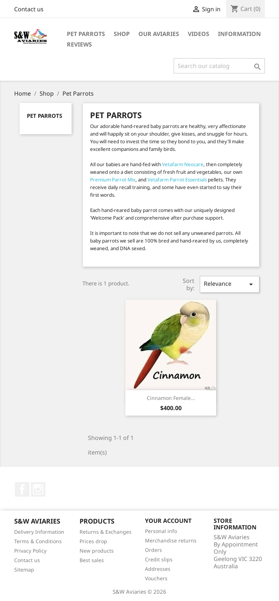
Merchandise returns (171, 540)
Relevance (229, 284)
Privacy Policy (30, 550)
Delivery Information (39, 531)
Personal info (161, 531)
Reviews (79, 44)
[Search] (219, 65)
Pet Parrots (86, 34)
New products (97, 550)
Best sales (92, 560)
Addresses (157, 568)
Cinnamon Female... (171, 397)
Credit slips (159, 559)
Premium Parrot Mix (113, 179)
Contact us (29, 9)
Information (239, 34)
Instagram (38, 489)
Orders (153, 549)
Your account (168, 521)
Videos (198, 34)
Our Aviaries (158, 34)
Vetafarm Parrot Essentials (177, 179)
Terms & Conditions (38, 541)
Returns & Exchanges (106, 531)
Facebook (22, 489)
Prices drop (93, 541)
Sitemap (24, 569)
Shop (122, 34)
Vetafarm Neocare (182, 164)
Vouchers (156, 578)
